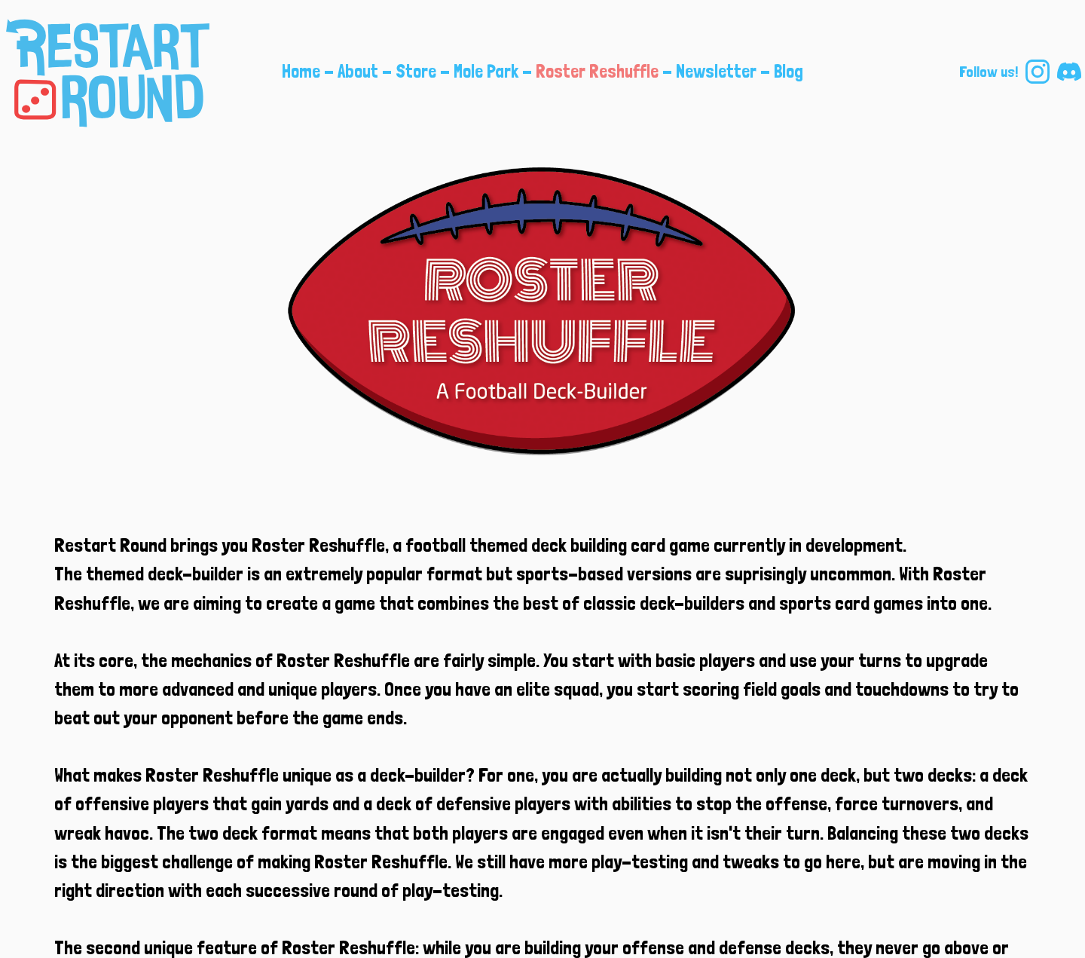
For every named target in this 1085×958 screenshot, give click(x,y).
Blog (788, 71)
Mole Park (486, 71)
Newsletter (716, 71)
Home (301, 71)
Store (416, 71)
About (358, 71)
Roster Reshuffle (597, 71)
